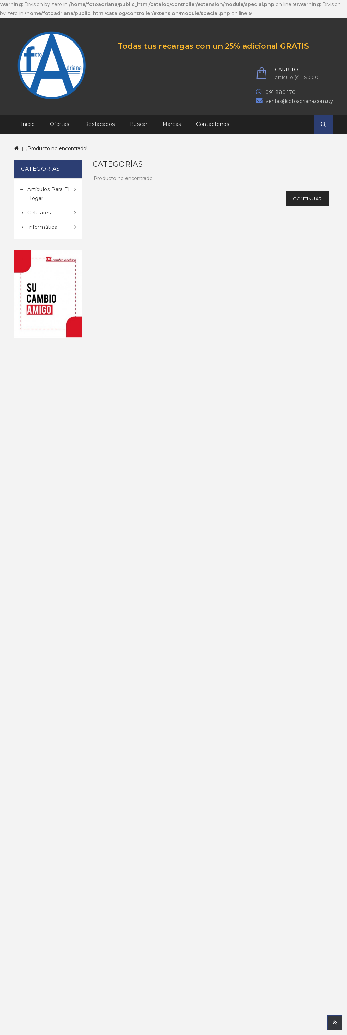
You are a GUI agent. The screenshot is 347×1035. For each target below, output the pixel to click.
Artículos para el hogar (48, 193)
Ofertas (59, 124)
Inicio (28, 124)
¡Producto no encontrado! (56, 148)
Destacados (99, 124)
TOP (334, 1022)
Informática (42, 227)
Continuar (307, 198)
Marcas (172, 124)
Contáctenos (212, 124)
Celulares (39, 213)
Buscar (139, 124)
